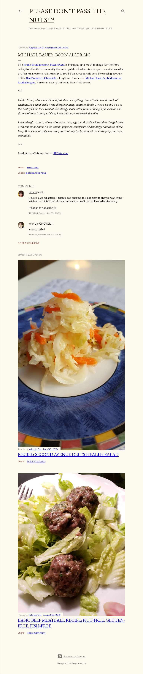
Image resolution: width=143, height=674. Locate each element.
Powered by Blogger (71, 656)
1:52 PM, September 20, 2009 (45, 234)
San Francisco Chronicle (41, 78)
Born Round (57, 64)
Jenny (33, 192)
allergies (30, 172)
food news (40, 172)
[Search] (123, 10)
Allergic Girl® (37, 223)
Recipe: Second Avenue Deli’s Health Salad (68, 454)
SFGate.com (60, 153)
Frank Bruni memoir (36, 64)
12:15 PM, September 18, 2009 (45, 213)
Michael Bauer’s (95, 78)
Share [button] (21, 167)
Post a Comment (28, 243)
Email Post (33, 167)
